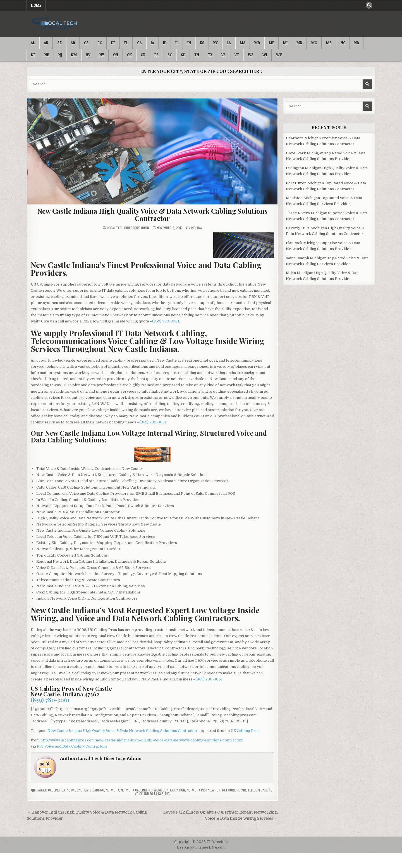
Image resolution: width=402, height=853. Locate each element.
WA (250, 55)
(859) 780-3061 (165, 321)
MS (329, 43)
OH (115, 55)
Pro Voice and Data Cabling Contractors (72, 746)
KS (202, 43)
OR (143, 55)
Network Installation (204, 790)
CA (86, 43)
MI (285, 43)
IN (189, 43)
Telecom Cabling (260, 790)
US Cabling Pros (245, 731)
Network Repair (234, 790)
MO (314, 43)
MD (257, 43)
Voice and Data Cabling (152, 793)
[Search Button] (369, 5)
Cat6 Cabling (94, 790)
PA (156, 55)
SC (170, 55)
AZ (59, 43)
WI (264, 55)
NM (74, 55)
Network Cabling (134, 790)
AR (73, 43)
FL (126, 43)
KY (215, 43)
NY (101, 55)
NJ (60, 55)
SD (183, 55)
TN (196, 55)
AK (46, 43)
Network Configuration (167, 790)
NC (343, 43)
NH (46, 55)
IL (176, 43)
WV (279, 55)
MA (242, 43)
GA (139, 43)
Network (112, 790)
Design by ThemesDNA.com (201, 847)
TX (210, 55)
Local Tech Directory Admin (128, 228)
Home (36, 5)
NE (33, 55)
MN (299, 43)
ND (356, 43)
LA (229, 43)
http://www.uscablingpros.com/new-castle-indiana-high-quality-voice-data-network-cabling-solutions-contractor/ (141, 740)
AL (33, 43)
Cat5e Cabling (72, 790)
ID (164, 43)
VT (236, 55)
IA (152, 43)
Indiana (196, 227)
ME (271, 43)
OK (129, 55)
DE (113, 43)
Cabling (54, 790)
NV (88, 55)
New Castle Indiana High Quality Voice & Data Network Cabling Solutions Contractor (152, 214)
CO (99, 43)
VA (223, 55)
